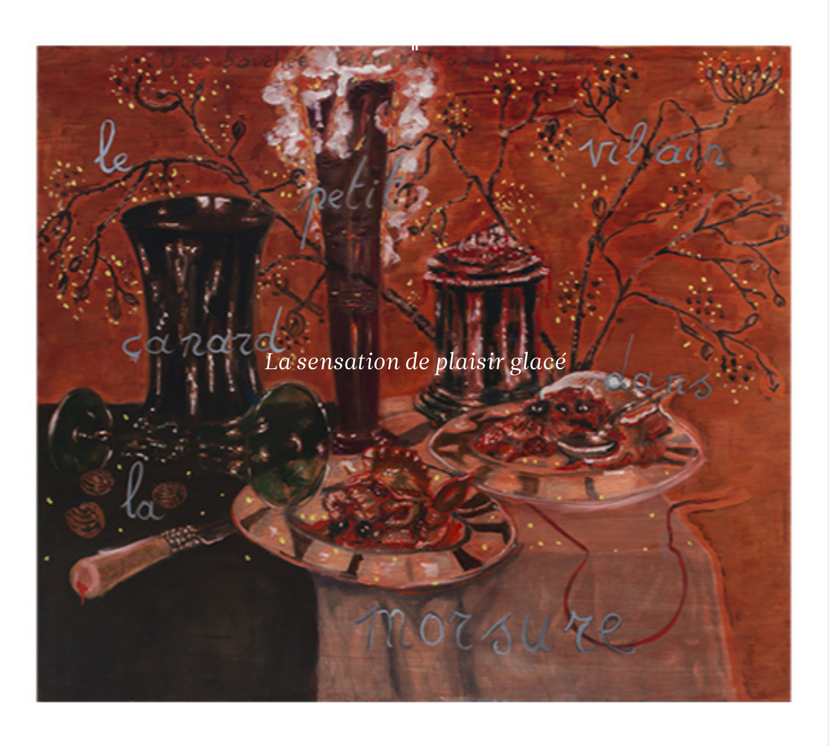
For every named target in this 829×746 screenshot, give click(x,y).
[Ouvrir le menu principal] (804, 19)
